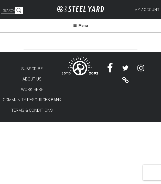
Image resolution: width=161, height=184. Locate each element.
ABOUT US (32, 79)
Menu (80, 26)
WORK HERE (32, 89)
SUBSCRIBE (32, 68)
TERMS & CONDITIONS (32, 110)
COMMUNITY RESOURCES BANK (32, 99)
